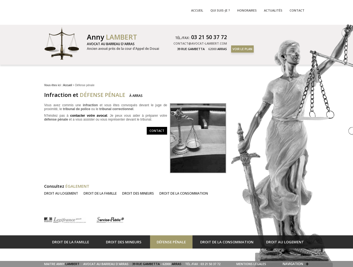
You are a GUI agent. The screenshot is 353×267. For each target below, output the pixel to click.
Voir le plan (242, 49)
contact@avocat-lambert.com (200, 43)
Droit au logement (61, 193)
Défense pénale (171, 241)
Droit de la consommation (183, 193)
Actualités (273, 10)
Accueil (67, 85)
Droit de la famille (100, 193)
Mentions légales (251, 264)
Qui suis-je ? (220, 10)
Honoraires (247, 10)
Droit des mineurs (138, 193)
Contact (156, 131)
